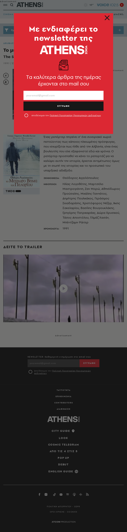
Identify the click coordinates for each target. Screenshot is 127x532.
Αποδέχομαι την (66, 115)
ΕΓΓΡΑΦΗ (63, 105)
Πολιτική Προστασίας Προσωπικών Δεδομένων (75, 115)
